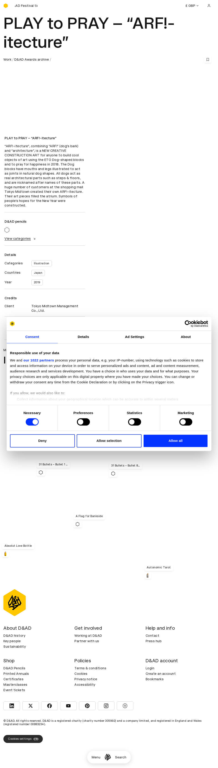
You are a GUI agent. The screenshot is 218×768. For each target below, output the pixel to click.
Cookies (81, 673)
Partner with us (86, 641)
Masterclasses (15, 684)
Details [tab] (83, 337)
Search (120, 757)
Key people (12, 641)
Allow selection (109, 441)
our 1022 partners (38, 360)
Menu (96, 757)
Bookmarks (155, 679)
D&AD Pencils (14, 668)
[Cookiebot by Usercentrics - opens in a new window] (188, 323)
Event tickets (14, 690)
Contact (153, 635)
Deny (42, 441)
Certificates (13, 679)
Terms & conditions (90, 668)
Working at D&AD (88, 635)
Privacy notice (85, 679)
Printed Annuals (16, 673)
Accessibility (84, 684)
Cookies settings (23, 739)
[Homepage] (108, 757)
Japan (38, 272)
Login (150, 668)
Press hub (154, 641)
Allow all (176, 441)
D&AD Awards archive (31, 59)
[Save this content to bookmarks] (207, 59)
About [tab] (186, 337)
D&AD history (14, 635)
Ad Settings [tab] (134, 337)
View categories (21, 238)
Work (7, 59)
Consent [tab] (32, 337)
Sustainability (14, 646)
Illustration (41, 263)
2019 (37, 282)
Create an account (161, 673)
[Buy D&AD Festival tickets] (26, 5)
